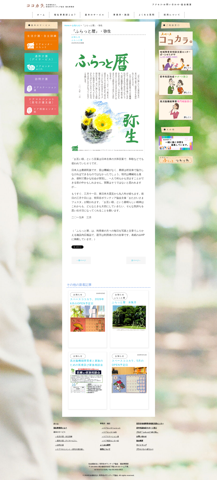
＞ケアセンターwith (109, 432)
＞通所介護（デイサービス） (66, 441)
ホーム (56, 423)
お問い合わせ (141, 436)
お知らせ (76, 37)
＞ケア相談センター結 (110, 441)
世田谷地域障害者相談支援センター (150, 423)
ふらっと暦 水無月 (124, 302)
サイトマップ (141, 445)
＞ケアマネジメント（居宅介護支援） (69, 449)
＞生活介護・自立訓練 (63, 436)
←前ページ (81, 260)
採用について (105, 449)
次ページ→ (136, 260)
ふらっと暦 (77, 40)
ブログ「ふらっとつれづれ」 (147, 432)
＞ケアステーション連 (110, 436)
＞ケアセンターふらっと (111, 428)
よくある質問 (105, 445)
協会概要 (139, 441)
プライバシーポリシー (144, 449)
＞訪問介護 (59, 445)
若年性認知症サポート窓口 (146, 428)
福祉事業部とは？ (60, 428)
